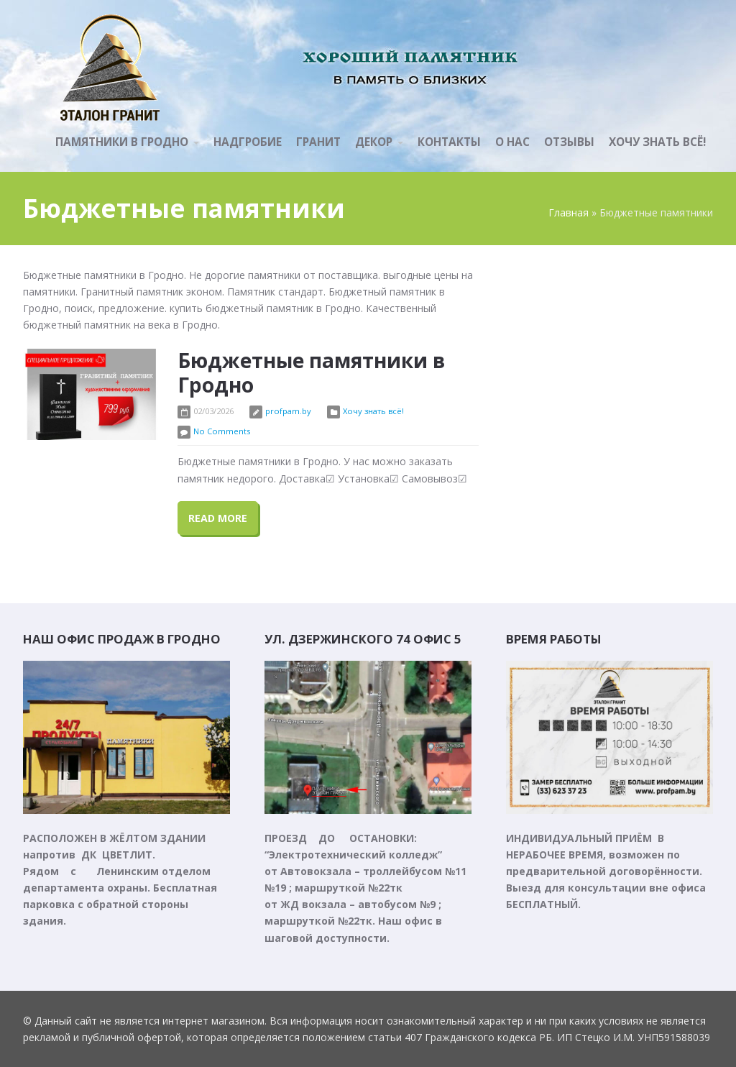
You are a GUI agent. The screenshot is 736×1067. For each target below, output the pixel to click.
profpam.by (288, 411)
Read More (217, 518)
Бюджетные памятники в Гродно (311, 372)
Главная (568, 212)
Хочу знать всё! (373, 411)
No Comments (221, 431)
